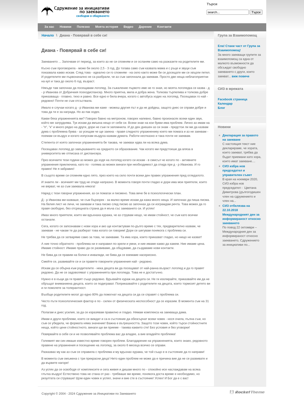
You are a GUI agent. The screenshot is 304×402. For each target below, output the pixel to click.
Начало (48, 35)
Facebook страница (232, 99)
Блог (221, 108)
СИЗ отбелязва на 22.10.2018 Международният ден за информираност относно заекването (242, 214)
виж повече (240, 76)
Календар (225, 103)
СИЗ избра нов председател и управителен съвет (237, 170)
